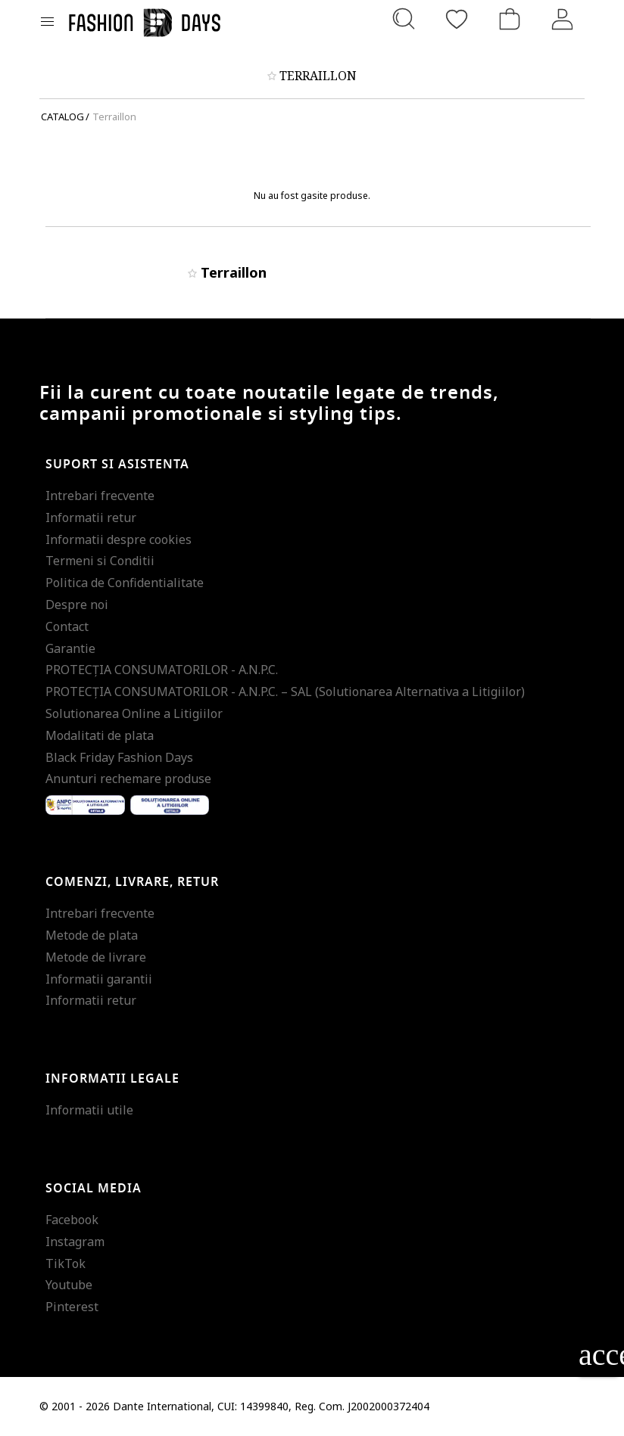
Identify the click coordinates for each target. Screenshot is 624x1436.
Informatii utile (89, 1110)
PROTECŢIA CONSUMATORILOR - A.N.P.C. (161, 669)
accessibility (597, 1355)
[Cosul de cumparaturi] (509, 19)
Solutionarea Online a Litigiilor (134, 713)
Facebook (71, 1219)
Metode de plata (91, 935)
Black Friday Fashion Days (119, 757)
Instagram (75, 1241)
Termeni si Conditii (99, 560)
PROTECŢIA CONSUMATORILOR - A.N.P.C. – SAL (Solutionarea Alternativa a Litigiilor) (285, 691)
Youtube (68, 1284)
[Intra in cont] (562, 19)
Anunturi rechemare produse (128, 778)
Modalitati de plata (99, 735)
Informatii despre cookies (118, 539)
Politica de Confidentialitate (124, 582)
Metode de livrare (95, 957)
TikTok (65, 1263)
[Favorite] (456, 19)
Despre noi (76, 604)
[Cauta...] (403, 19)
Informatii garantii (98, 979)
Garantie (70, 648)
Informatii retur (90, 517)
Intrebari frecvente (99, 495)
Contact (67, 626)
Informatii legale (112, 1079)
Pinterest (71, 1306)
